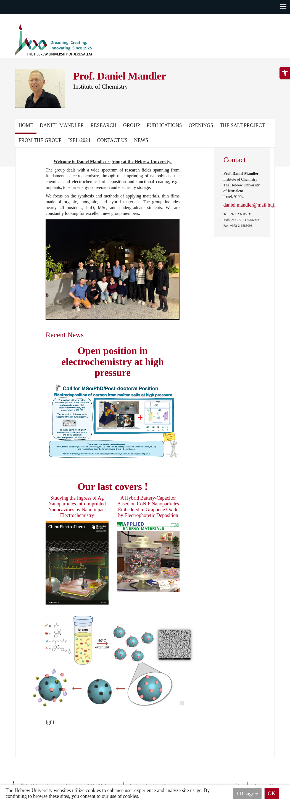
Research (104, 125)
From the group (40, 140)
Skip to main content (20, 17)
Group (131, 125)
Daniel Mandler (62, 125)
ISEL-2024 (79, 140)
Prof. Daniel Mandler (119, 76)
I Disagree (247, 793)
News (141, 140)
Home (26, 125)
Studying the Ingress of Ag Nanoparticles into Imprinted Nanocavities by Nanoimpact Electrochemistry (77, 506)
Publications (164, 125)
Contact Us (112, 140)
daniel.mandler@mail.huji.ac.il (254, 205)
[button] (285, 92)
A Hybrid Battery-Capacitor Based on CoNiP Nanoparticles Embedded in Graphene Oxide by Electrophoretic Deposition (148, 506)
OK (271, 793)
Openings (201, 125)
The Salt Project (242, 125)
